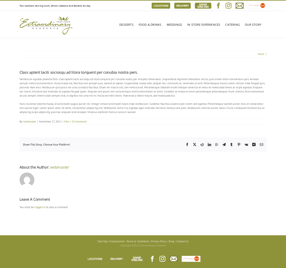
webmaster (29, 121)
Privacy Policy (159, 241)
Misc (66, 121)
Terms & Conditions (138, 241)
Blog (171, 241)
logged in (39, 207)
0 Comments (79, 121)
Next (261, 54)
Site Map (103, 241)
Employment (116, 241)
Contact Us (182, 241)
